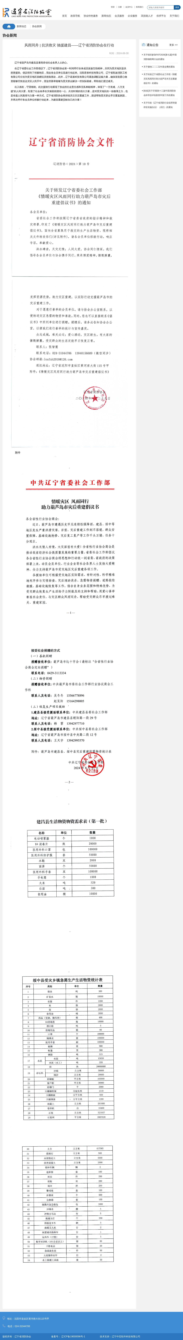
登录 (113, 7)
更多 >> (173, 45)
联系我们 (139, 7)
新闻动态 (21, 26)
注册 (120, 7)
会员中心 (129, 7)
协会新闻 (37, 26)
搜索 (177, 7)
